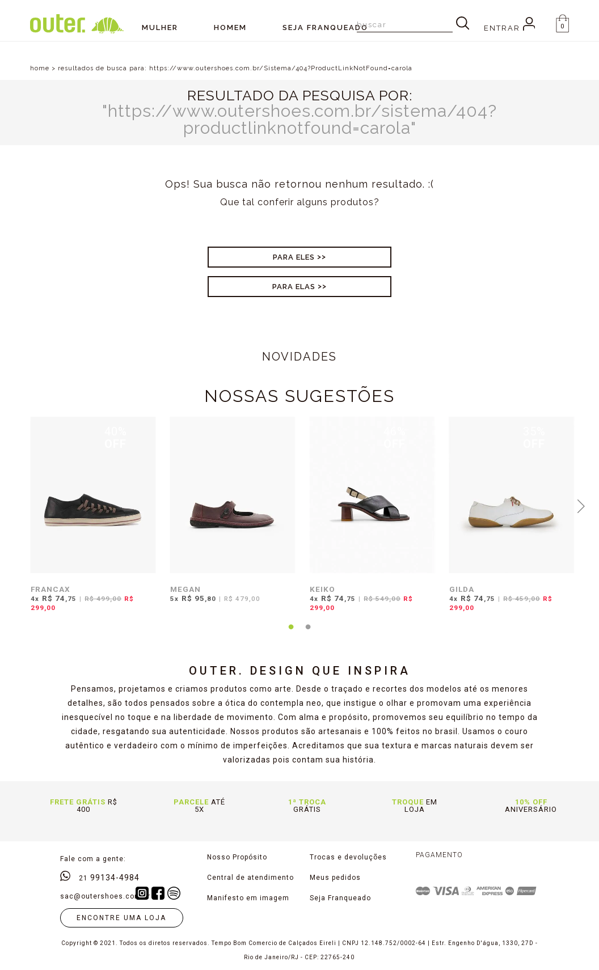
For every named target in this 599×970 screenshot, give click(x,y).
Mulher (160, 27)
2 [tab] (308, 633)
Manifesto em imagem (248, 898)
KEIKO (322, 589)
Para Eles (294, 257)
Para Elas (293, 286)
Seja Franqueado (340, 898)
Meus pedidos (335, 878)
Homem (230, 27)
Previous (17, 505)
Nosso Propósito (237, 857)
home (39, 68)
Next (581, 505)
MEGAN (185, 589)
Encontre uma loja (121, 918)
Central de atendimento (250, 878)
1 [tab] (291, 633)
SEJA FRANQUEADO (325, 27)
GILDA (461, 589)
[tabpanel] (90, 521)
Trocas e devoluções (348, 857)
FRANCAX (50, 589)
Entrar (509, 28)
